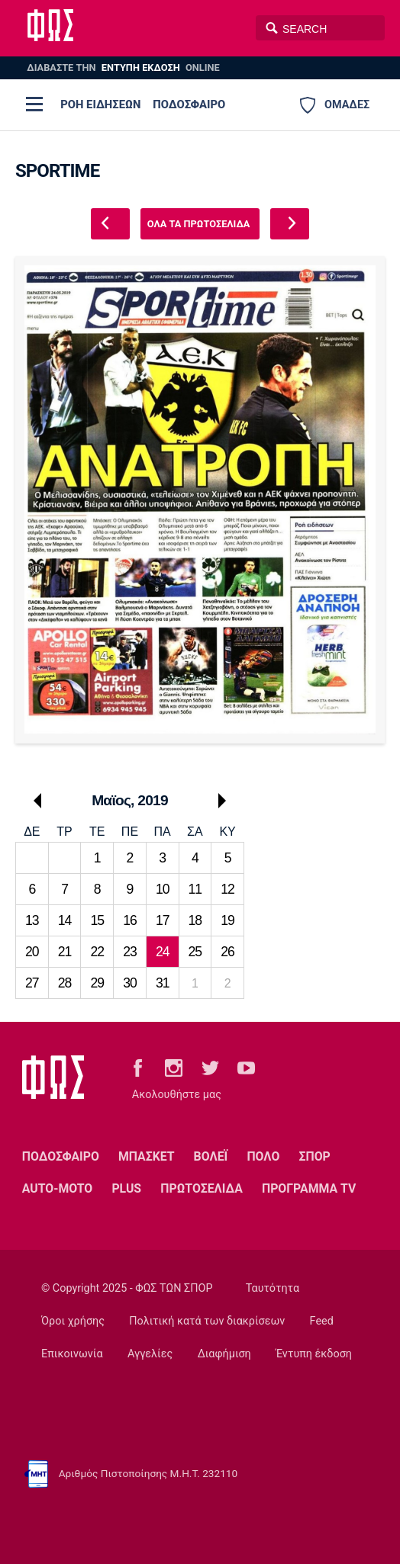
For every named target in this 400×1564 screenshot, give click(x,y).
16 (130, 920)
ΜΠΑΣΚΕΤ (146, 1156)
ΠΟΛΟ (263, 1156)
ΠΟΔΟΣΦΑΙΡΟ (189, 104)
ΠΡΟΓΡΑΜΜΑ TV (309, 1188)
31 (162, 983)
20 (32, 951)
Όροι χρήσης (73, 1321)
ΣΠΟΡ (315, 1156)
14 (65, 920)
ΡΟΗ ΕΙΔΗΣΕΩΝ (100, 104)
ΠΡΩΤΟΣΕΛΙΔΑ (201, 1188)
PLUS (126, 1188)
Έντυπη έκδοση (314, 1353)
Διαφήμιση (224, 1353)
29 (97, 983)
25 (195, 951)
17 (162, 920)
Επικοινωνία (72, 1353)
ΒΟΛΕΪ (211, 1156)
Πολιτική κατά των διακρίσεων (207, 1321)
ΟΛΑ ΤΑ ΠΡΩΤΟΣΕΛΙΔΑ (198, 224)
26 (227, 951)
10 (162, 889)
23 (130, 951)
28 (65, 983)
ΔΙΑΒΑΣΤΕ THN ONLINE (123, 67)
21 (65, 951)
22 (97, 951)
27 (32, 983)
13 (32, 920)
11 (195, 889)
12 (227, 889)
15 (97, 920)
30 (130, 983)
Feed (322, 1321)
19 (227, 920)
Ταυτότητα (272, 1288)
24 (162, 951)
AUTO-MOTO (57, 1188)
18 (195, 920)
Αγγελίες (150, 1353)
